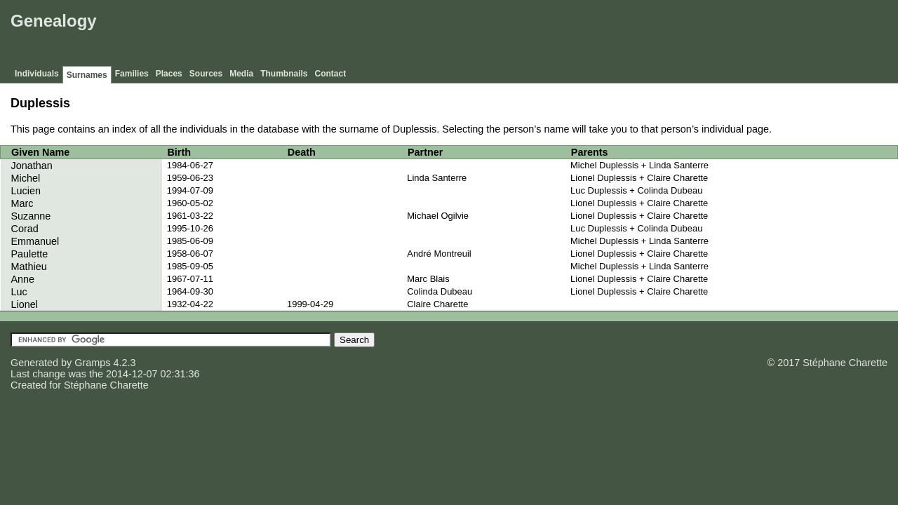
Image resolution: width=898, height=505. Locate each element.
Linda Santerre (437, 178)
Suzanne (31, 216)
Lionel (24, 304)
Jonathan (32, 165)
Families (132, 74)
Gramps (92, 362)
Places (169, 74)
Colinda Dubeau (439, 291)
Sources (205, 74)
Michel (26, 178)
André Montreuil (439, 253)
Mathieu (29, 266)
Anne (23, 279)
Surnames (87, 75)
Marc (22, 203)
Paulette (29, 254)
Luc (19, 291)
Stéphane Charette (106, 385)
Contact (331, 74)
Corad (25, 228)
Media (241, 74)
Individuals (37, 74)
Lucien (26, 190)
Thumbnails (283, 74)
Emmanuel (35, 241)
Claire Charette (437, 304)
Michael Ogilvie (438, 215)
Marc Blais (428, 279)
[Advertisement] (639, 35)
